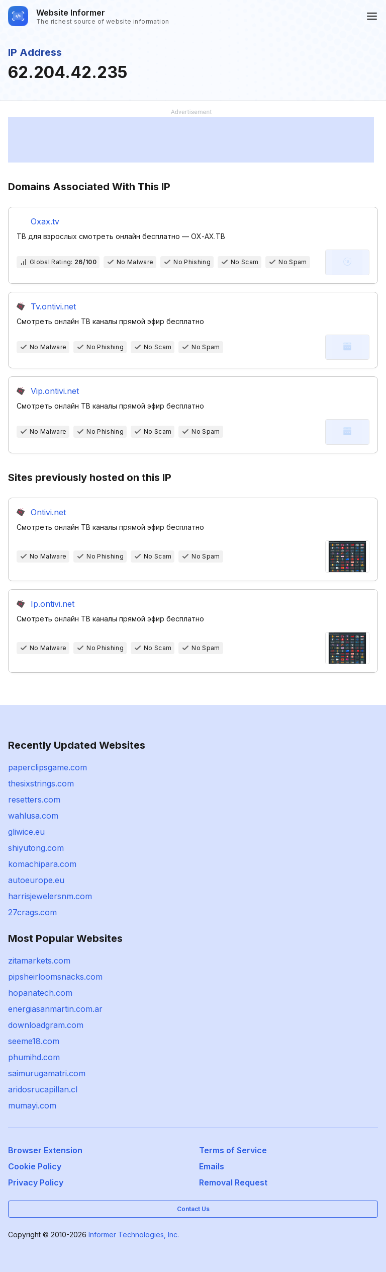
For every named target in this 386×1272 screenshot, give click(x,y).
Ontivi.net (48, 512)
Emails (211, 1166)
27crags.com (32, 912)
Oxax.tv (45, 221)
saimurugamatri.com (46, 1073)
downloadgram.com (45, 1025)
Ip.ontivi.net (52, 604)
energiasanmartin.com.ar (55, 1009)
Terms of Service (233, 1150)
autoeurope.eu (36, 880)
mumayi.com (32, 1105)
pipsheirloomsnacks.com (55, 977)
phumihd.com (34, 1057)
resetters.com (34, 799)
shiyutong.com (36, 848)
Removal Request (233, 1182)
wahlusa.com (33, 816)
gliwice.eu (26, 832)
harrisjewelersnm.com (50, 896)
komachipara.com (42, 864)
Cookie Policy (34, 1166)
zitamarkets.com (39, 961)
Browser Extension (45, 1150)
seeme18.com (33, 1041)
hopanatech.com (40, 993)
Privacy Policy (35, 1182)
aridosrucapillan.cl (42, 1089)
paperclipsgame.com (47, 767)
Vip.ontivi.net (55, 391)
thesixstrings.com (41, 783)
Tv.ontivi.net (53, 306)
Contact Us (193, 1209)
